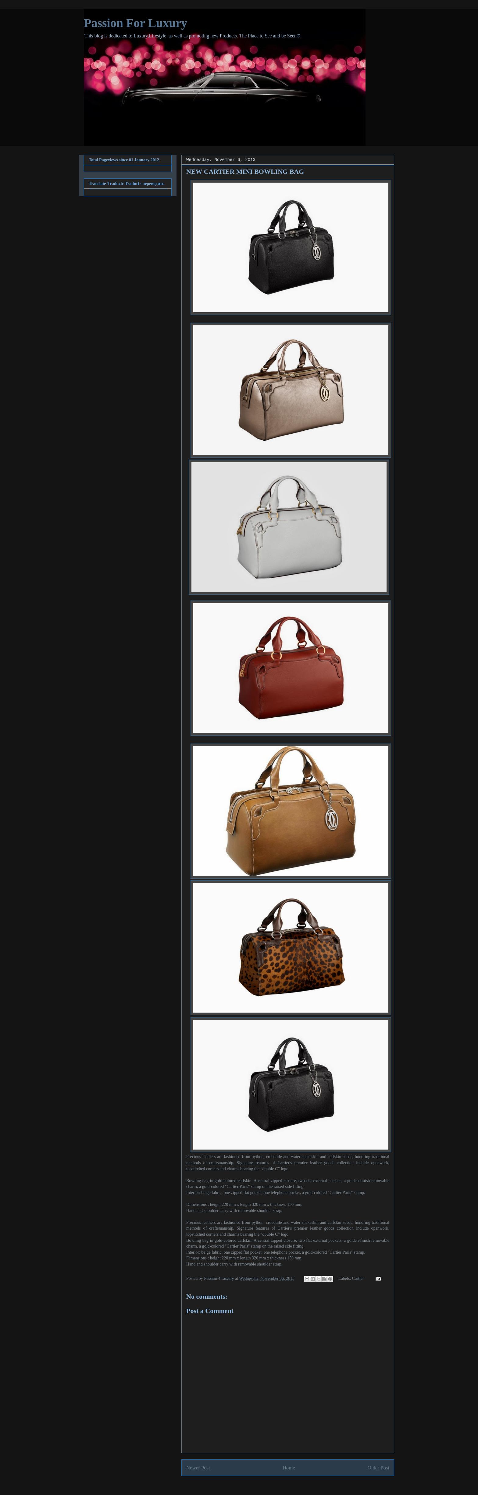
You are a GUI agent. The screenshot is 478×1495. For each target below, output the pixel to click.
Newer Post (198, 1468)
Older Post (378, 1468)
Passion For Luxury (135, 23)
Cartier (358, 1278)
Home (289, 1468)
